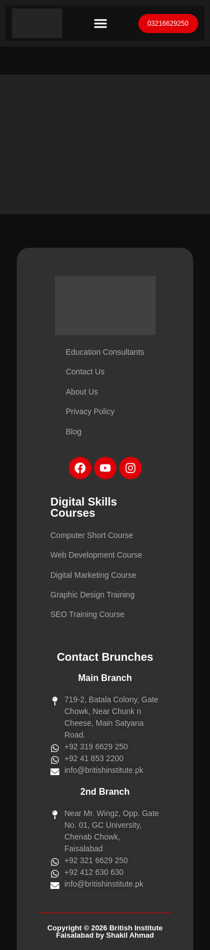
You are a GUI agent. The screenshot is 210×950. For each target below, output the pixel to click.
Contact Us (85, 371)
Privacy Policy (90, 411)
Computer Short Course (91, 535)
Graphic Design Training (92, 594)
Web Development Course (96, 554)
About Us (82, 391)
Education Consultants (105, 351)
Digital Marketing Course (93, 575)
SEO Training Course (87, 614)
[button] (100, 23)
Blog (73, 431)
